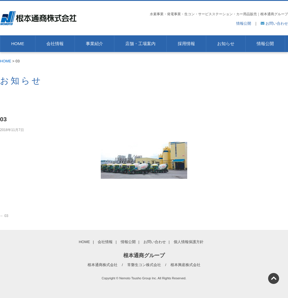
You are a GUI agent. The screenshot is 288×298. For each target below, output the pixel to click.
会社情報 (55, 43)
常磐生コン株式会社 (144, 265)
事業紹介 (94, 43)
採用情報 (186, 43)
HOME (17, 43)
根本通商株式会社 (103, 265)
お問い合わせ (274, 23)
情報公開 (243, 23)
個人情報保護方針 (189, 242)
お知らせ (225, 43)
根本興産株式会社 (185, 265)
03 (4, 216)
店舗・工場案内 (140, 43)
